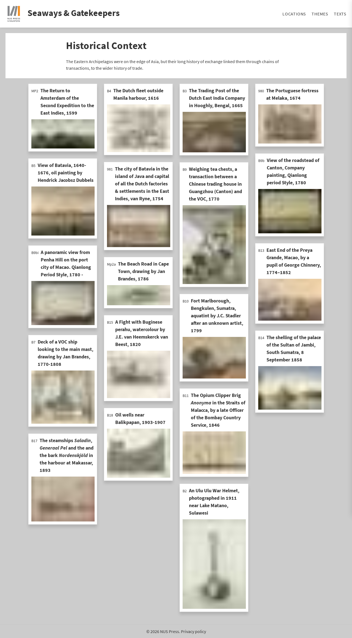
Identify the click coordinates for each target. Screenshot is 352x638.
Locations (294, 14)
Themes (320, 14)
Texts (340, 14)
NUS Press (169, 631)
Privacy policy (193, 631)
